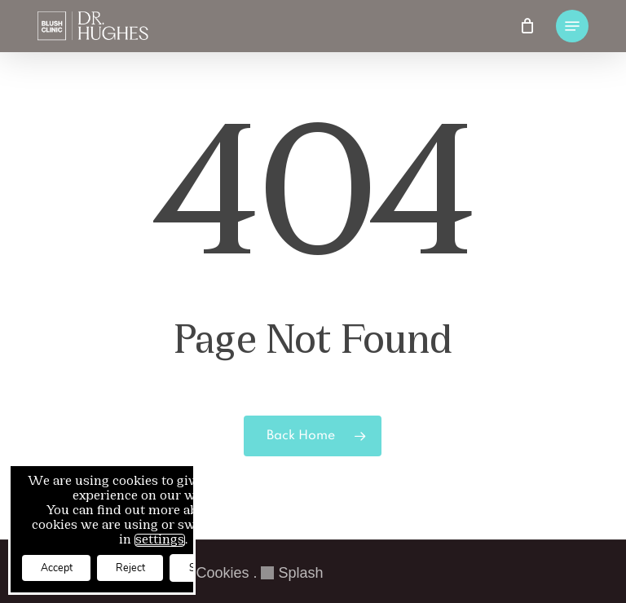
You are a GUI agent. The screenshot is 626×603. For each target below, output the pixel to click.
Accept (64, 566)
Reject (154, 566)
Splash (292, 573)
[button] (572, 26)
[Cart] (528, 26)
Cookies (222, 573)
